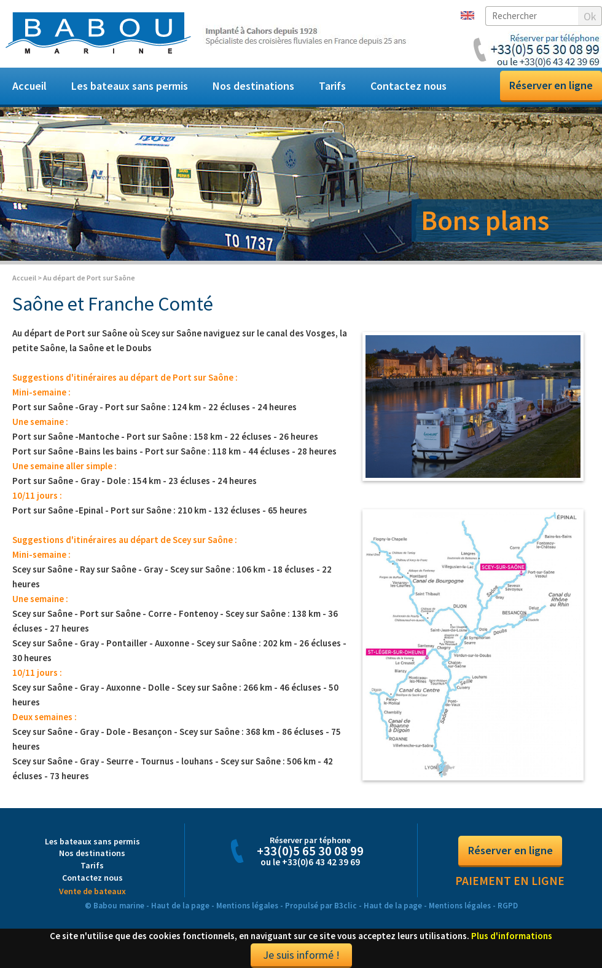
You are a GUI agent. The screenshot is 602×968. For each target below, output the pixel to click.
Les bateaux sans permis (129, 86)
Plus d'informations (511, 936)
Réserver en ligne (551, 85)
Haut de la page (180, 905)
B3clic (345, 905)
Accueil (29, 86)
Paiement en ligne (510, 880)
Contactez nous (408, 86)
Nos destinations (253, 86)
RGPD (508, 905)
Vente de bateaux (92, 891)
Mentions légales (247, 905)
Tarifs (332, 86)
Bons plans (485, 220)
